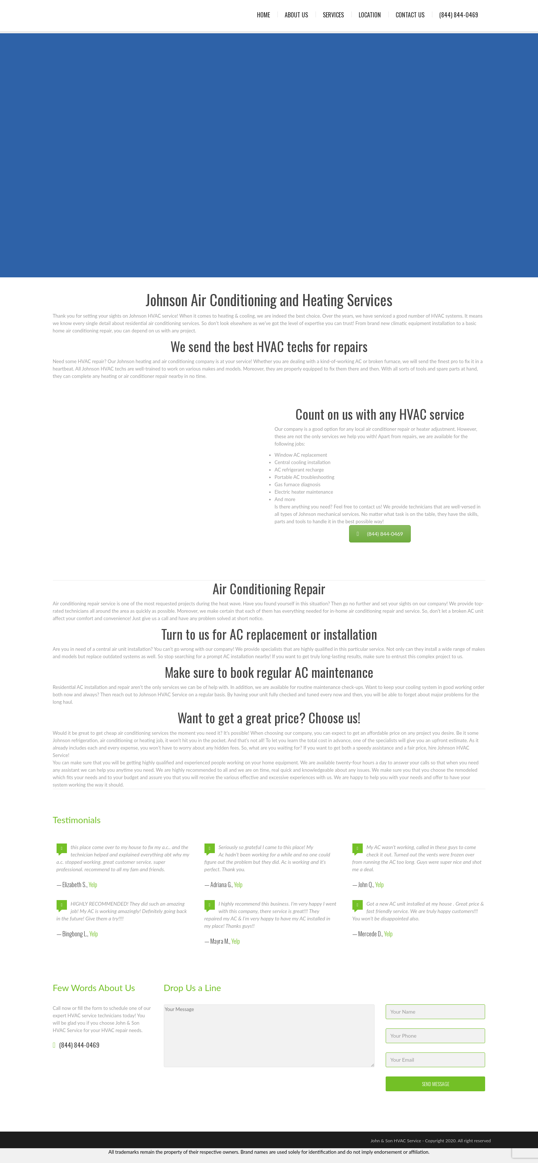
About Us (296, 14)
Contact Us (410, 14)
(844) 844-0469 (458, 14)
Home (263, 14)
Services (333, 14)
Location (370, 14)
